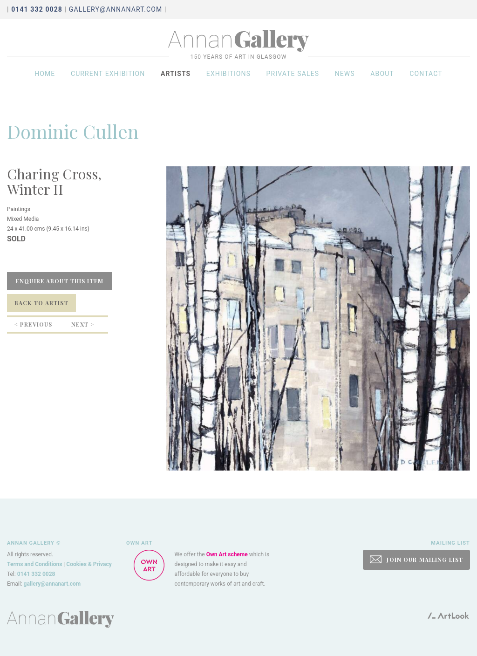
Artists (176, 80)
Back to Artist (41, 303)
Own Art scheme (227, 554)
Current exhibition (108, 80)
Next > (82, 324)
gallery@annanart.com (116, 9)
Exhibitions (228, 80)
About (382, 80)
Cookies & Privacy (89, 564)
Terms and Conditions (34, 564)
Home (44, 80)
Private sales (293, 80)
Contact (426, 80)
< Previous (33, 324)
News (345, 80)
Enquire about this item (59, 281)
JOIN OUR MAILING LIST (416, 559)
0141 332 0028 (36, 574)
